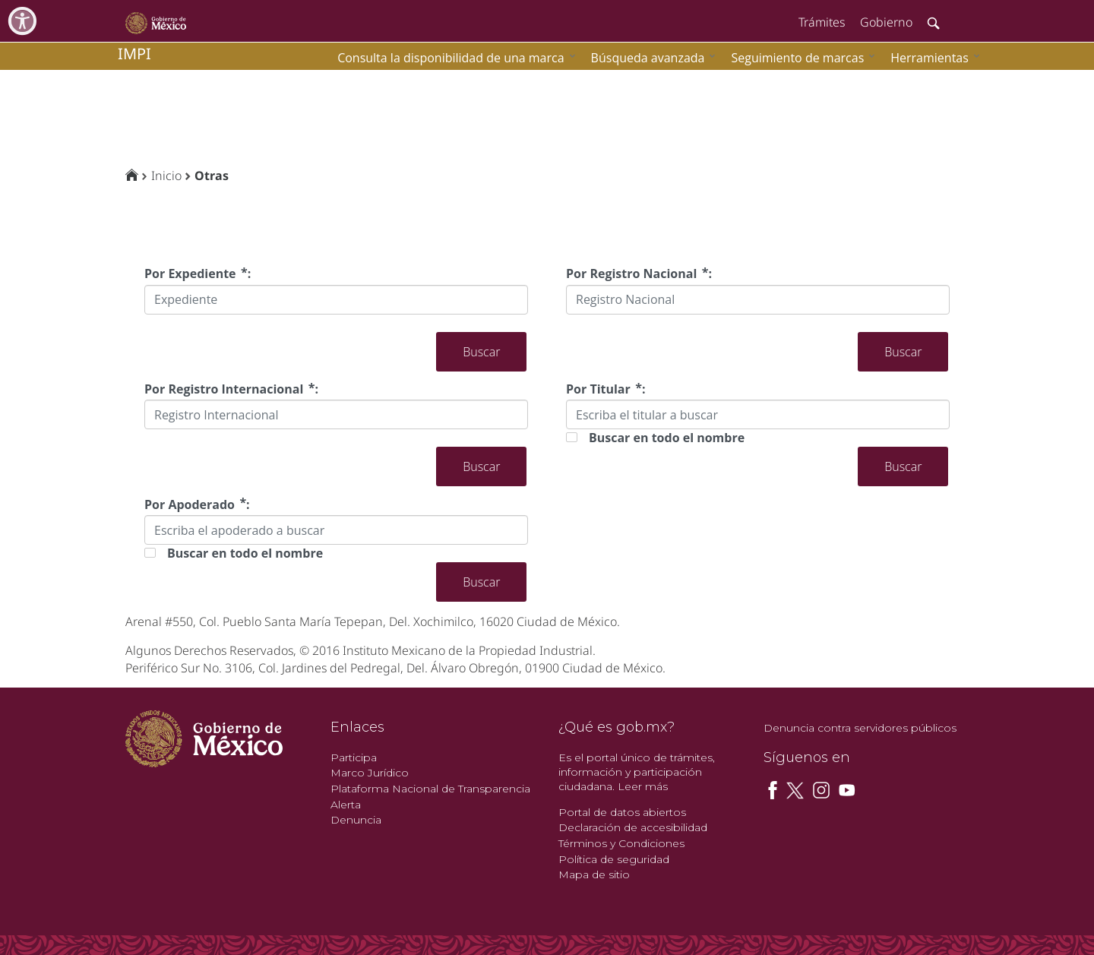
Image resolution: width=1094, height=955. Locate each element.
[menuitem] (931, 57)
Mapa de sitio (594, 874)
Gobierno (886, 22)
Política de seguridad (613, 859)
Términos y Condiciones (621, 843)
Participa (353, 757)
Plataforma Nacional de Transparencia (430, 788)
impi (134, 53)
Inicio (166, 175)
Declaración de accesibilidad (632, 827)
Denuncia (355, 820)
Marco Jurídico (369, 772)
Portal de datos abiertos (622, 812)
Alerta (345, 804)
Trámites (821, 22)
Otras (211, 175)
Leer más (643, 786)
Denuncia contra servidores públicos (860, 728)
